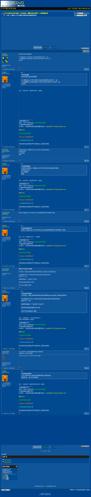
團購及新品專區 (33, 13)
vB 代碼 (4, 475)
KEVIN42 (5, 150)
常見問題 (74, 8)
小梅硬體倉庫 (43, 13)
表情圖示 (4, 476)
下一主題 (48, 451)
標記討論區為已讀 (84, 8)
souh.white (5, 269)
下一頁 (55, 47)
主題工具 (86, 51)
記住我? (86, 13)
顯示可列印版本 (7, 460)
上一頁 (44, 47)
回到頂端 (88, 489)
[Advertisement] (45, 29)
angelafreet (5, 212)
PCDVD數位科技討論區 (8, 8)
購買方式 (22, 130)
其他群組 (23, 13)
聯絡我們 (72, 489)
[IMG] (3, 477)
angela (4, 72)
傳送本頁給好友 (7, 462)
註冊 (69, 8)
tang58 (4, 54)
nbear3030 (5, 351)
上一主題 (43, 451)
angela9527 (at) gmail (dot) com (56, 126)
